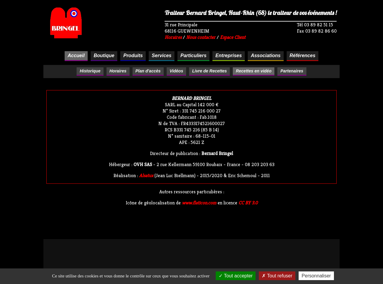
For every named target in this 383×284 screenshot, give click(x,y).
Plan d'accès (148, 71)
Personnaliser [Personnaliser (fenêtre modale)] (316, 275)
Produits (133, 55)
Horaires (173, 37)
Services (161, 55)
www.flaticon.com (199, 203)
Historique (90, 71)
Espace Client (232, 37)
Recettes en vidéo (253, 71)
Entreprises (228, 55)
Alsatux (146, 175)
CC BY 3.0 (248, 203)
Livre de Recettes (209, 71)
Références (302, 55)
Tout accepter (236, 275)
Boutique (104, 55)
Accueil (76, 55)
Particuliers (193, 55)
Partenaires (291, 71)
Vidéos (176, 71)
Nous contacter (200, 37)
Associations (266, 55)
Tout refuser (277, 275)
